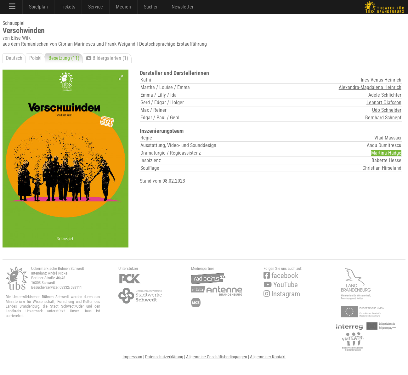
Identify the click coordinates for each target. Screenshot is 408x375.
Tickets (68, 7)
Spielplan (38, 7)
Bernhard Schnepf (383, 118)
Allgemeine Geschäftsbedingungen (216, 356)
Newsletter (183, 7)
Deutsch (14, 58)
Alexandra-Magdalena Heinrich (370, 87)
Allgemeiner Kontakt (268, 356)
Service (95, 7)
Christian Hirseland (381, 168)
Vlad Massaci (387, 138)
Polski (35, 58)
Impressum (132, 356)
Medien (123, 7)
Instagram (282, 294)
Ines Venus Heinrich (381, 80)
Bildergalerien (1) (107, 58)
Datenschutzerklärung (164, 356)
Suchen (151, 7)
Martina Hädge (386, 153)
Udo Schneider (386, 110)
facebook (281, 275)
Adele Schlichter (384, 95)
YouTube (281, 285)
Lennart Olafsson (383, 102)
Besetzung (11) (63, 58)
